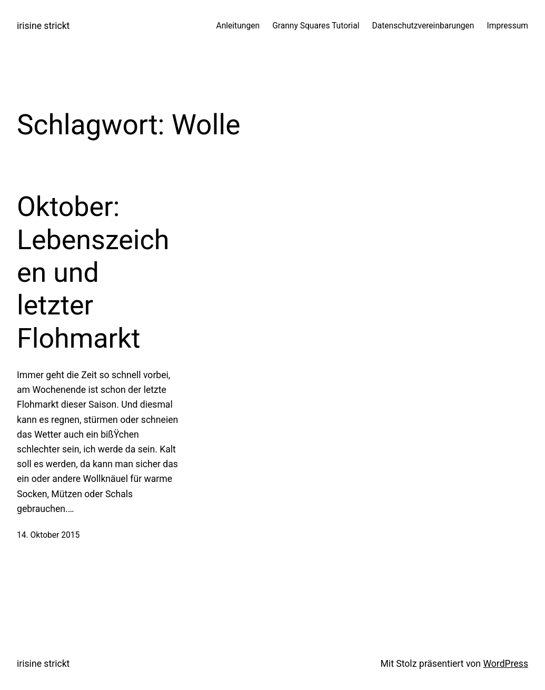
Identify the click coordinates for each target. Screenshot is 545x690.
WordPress (505, 663)
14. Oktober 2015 (48, 535)
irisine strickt (43, 26)
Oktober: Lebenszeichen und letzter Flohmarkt (93, 272)
